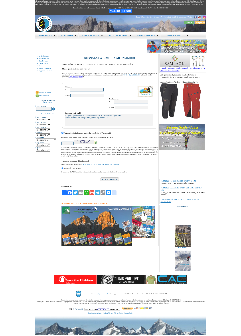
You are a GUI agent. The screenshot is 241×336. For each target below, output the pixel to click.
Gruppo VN (158, 17)
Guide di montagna (179, 17)
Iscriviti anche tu (44, 58)
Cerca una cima (43, 66)
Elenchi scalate (43, 61)
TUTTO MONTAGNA (120, 35)
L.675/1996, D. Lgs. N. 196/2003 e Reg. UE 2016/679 (100, 164)
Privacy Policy (118, 313)
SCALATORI (68, 35)
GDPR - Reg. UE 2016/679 (131, 75)
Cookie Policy (128, 313)
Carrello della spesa (45, 92)
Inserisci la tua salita (45, 68)
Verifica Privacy (108, 313)
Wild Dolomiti (182, 250)
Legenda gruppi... (47, 102)
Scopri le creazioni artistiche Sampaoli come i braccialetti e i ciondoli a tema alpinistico (183, 68)
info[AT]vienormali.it (101, 294)
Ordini (189, 17)
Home (138, 17)
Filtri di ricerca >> (47, 113)
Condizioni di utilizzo (94, 313)
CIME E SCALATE (92, 35)
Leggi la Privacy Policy (76, 76)
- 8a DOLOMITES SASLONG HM (178, 181)
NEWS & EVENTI (176, 35)
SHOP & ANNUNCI (147, 35)
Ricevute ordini (44, 96)
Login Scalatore (44, 56)
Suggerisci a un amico (46, 71)
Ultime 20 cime (43, 63)
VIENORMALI (47, 35)
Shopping (167, 17)
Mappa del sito (146, 17)
